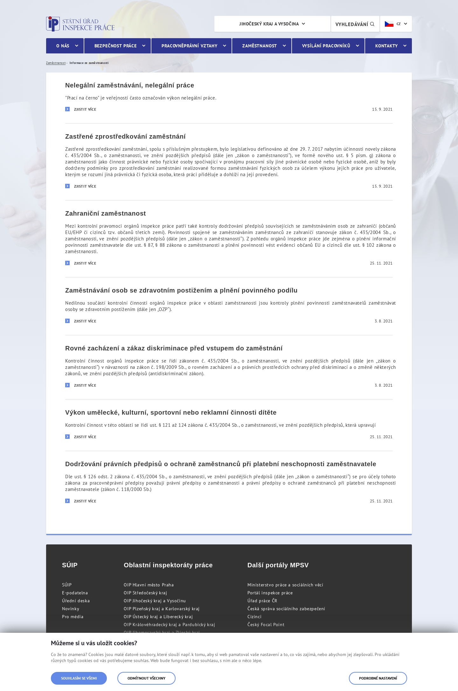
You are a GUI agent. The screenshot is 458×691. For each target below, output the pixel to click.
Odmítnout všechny (146, 678)
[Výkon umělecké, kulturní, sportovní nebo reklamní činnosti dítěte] (229, 425)
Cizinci (254, 616)
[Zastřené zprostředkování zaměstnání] (229, 161)
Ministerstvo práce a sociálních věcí (285, 585)
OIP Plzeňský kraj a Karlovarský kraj (162, 609)
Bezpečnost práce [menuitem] (115, 46)
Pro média (72, 616)
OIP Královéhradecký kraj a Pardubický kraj (169, 624)
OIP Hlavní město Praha (149, 585)
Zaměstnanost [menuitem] (259, 46)
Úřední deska (76, 601)
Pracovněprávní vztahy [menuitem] (190, 46)
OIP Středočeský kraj (145, 593)
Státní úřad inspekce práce (80, 24)
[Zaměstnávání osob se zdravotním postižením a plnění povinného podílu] (229, 306)
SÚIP (67, 585)
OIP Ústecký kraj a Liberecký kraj (158, 616)
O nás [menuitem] (62, 46)
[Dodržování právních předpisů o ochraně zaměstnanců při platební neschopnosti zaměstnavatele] (229, 483)
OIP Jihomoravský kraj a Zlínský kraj (162, 632)
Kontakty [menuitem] (386, 46)
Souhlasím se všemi (79, 678)
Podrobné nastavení (378, 678)
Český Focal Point (265, 624)
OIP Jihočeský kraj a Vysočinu (155, 601)
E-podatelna (75, 593)
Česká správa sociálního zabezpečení (286, 609)
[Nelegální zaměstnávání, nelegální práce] (229, 98)
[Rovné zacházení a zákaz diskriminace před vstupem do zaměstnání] (229, 367)
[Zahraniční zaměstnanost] (229, 238)
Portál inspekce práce (270, 593)
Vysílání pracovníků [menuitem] (326, 46)
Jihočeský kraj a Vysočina (269, 24)
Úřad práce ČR (262, 601)
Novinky (70, 609)
